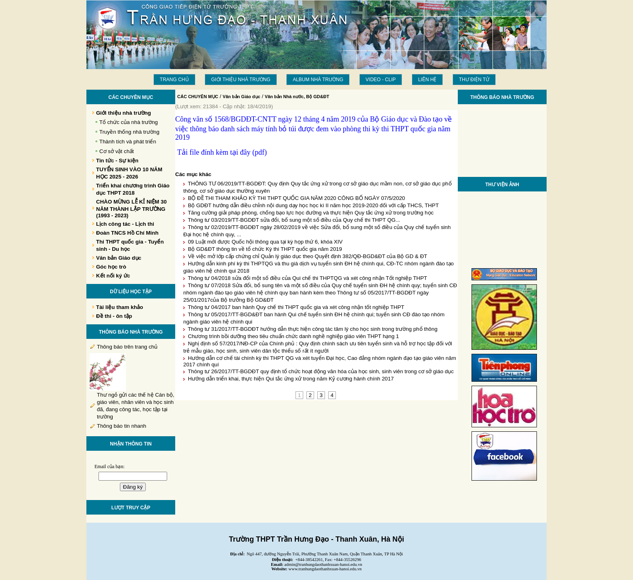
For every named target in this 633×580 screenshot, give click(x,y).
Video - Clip (381, 79)
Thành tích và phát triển (127, 142)
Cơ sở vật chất (116, 151)
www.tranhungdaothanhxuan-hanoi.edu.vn (325, 569)
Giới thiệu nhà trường (240, 79)
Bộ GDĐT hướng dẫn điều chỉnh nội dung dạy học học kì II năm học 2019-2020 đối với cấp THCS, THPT (313, 205)
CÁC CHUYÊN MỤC (197, 96)
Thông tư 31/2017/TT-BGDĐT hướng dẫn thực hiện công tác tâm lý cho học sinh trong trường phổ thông (312, 329)
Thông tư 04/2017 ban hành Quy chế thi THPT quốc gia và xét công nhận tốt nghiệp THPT (296, 307)
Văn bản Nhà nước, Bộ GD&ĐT (297, 96)
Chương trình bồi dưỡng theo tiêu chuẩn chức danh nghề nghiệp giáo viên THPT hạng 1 (293, 336)
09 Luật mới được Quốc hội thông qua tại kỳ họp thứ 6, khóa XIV (265, 242)
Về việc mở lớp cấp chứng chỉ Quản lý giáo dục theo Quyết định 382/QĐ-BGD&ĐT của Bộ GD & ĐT (307, 256)
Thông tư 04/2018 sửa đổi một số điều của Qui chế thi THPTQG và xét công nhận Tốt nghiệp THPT (307, 278)
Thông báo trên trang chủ (127, 347)
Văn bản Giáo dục (241, 96)
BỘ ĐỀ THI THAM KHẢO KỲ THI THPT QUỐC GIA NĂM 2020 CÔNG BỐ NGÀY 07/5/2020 (296, 198)
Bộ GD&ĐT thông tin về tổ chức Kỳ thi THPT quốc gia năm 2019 (265, 249)
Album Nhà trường (318, 79)
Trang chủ (174, 79)
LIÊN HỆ (427, 79)
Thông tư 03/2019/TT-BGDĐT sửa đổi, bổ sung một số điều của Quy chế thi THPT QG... (294, 220)
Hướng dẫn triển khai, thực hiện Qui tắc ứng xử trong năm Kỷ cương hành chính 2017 (291, 379)
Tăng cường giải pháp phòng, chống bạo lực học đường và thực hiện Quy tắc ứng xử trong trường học (311, 213)
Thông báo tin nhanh (121, 426)
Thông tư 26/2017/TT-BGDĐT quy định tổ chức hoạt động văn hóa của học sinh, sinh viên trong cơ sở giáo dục (321, 371)
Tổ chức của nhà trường (128, 122)
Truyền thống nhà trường (129, 132)
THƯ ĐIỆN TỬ (474, 79)
